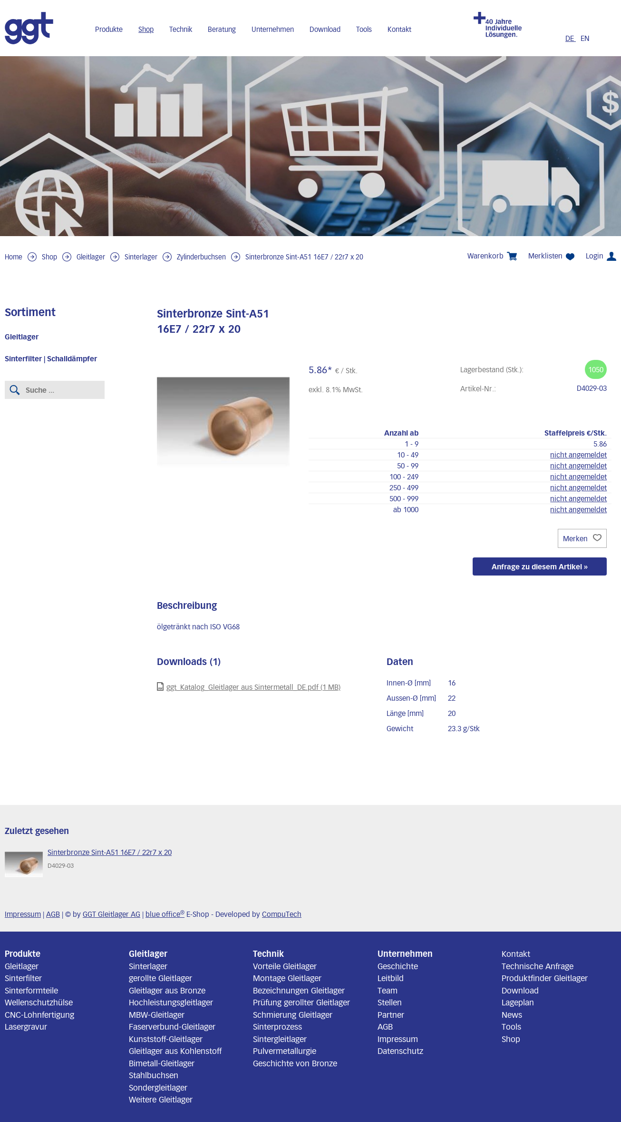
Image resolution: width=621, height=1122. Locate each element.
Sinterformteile (31, 990)
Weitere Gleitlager (161, 1099)
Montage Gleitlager (287, 978)
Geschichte (398, 966)
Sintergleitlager (280, 1038)
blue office (165, 914)
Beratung (222, 29)
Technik (180, 29)
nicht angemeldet (578, 454)
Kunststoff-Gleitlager (166, 1038)
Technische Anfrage (537, 966)
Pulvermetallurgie (284, 1050)
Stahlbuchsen (153, 1075)
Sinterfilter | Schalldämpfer (51, 358)
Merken (582, 538)
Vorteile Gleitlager (285, 966)
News (512, 1014)
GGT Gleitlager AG (111, 914)
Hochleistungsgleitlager (171, 1002)
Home (13, 257)
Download (325, 29)
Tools (364, 29)
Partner (391, 1014)
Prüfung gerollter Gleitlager (301, 1002)
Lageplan (518, 1002)
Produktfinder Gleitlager (545, 978)
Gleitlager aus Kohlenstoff (175, 1050)
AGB (53, 914)
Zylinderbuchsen (201, 257)
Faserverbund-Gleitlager (172, 1026)
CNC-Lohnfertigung (39, 1014)
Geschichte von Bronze (295, 1063)
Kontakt (399, 29)
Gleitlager (91, 257)
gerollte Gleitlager (160, 978)
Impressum (23, 914)
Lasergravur (26, 1026)
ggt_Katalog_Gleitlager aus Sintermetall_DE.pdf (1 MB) (248, 686)
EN (585, 38)
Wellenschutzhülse (39, 1002)
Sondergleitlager (158, 1087)
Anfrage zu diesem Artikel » (540, 566)
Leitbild (391, 978)
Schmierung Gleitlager (292, 1014)
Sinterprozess (277, 1026)
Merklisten (551, 255)
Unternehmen (273, 29)
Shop (146, 29)
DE (570, 38)
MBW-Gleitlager (156, 1014)
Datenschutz (400, 1050)
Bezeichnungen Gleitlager (299, 990)
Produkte (109, 29)
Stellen (390, 1002)
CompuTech (281, 914)
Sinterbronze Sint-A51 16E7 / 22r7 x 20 (304, 257)
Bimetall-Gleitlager (161, 1063)
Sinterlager (141, 257)
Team (388, 990)
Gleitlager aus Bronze (167, 990)
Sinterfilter (23, 978)
